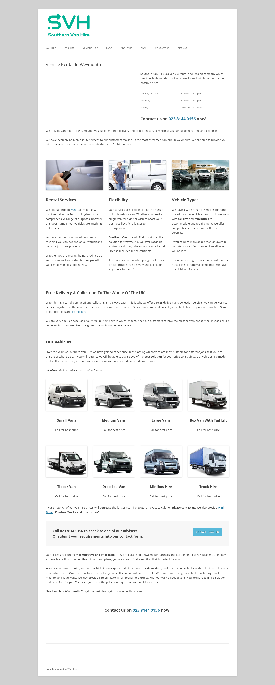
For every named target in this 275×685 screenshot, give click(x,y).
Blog (144, 48)
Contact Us (162, 48)
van (73, 210)
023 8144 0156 (182, 118)
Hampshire (79, 311)
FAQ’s (109, 48)
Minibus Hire (90, 48)
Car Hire (69, 48)
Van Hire (51, 48)
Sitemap (182, 48)
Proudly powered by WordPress (62, 668)
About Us (126, 48)
